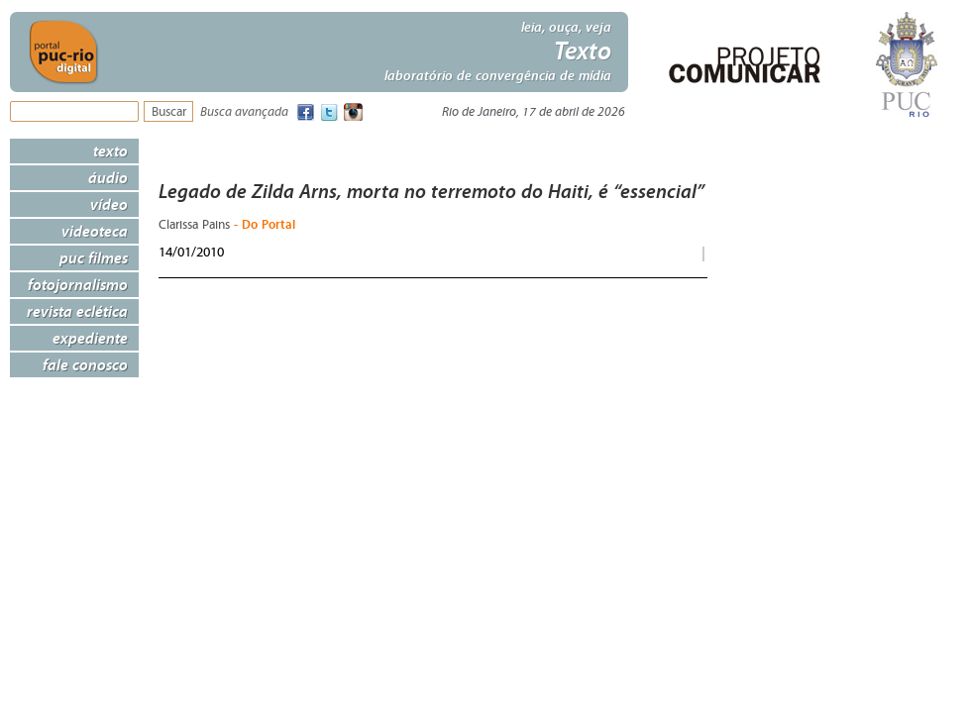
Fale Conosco (85, 364)
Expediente (90, 338)
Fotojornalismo (78, 284)
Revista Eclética (77, 311)
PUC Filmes (93, 257)
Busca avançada (244, 112)
